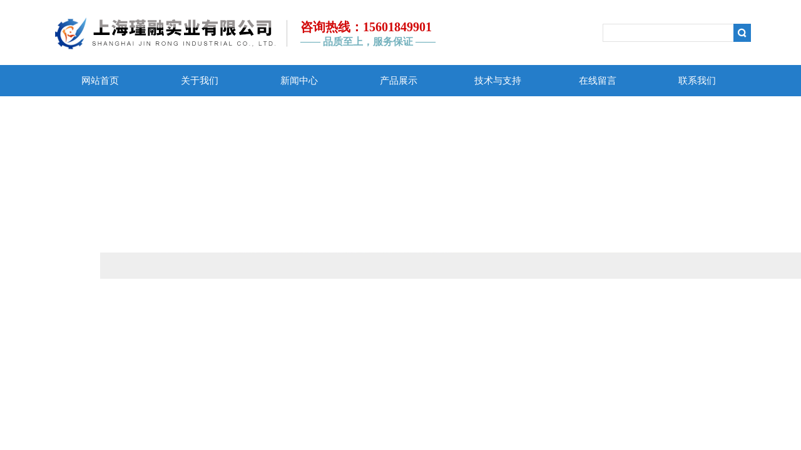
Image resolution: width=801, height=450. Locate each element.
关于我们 (199, 81)
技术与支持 (497, 81)
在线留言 (597, 81)
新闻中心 (299, 81)
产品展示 (398, 81)
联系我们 (697, 81)
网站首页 (100, 81)
